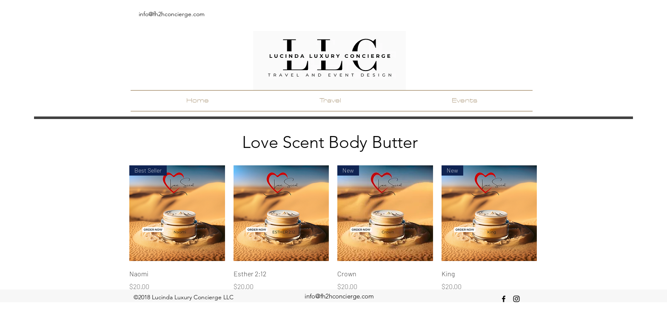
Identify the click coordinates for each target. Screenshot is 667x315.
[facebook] (503, 299)
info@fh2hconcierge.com (172, 14)
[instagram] (516, 299)
